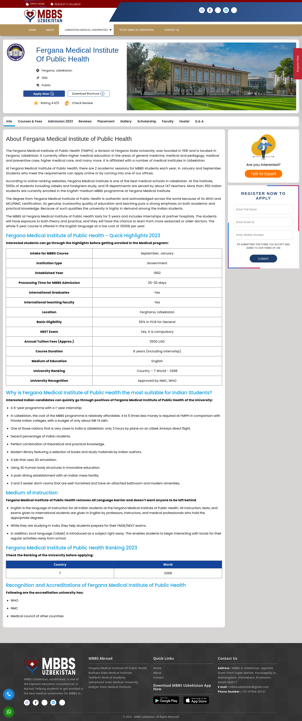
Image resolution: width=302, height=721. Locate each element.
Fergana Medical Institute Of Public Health (118, 668)
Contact (158, 677)
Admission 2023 (60, 121)
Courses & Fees (30, 121)
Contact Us (171, 30)
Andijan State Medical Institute (110, 687)
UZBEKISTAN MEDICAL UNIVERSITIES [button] (86, 30)
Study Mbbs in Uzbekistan (136, 30)
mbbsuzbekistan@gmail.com (243, 687)
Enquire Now (297, 63)
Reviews (85, 121)
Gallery (126, 121)
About (50, 30)
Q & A (199, 121)
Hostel (184, 121)
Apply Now (35, 4)
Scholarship (146, 121)
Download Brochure (88, 94)
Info (9, 121)
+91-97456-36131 (242, 691)
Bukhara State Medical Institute (110, 673)
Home (32, 30)
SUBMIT (263, 259)
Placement (106, 121)
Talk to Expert (263, 173)
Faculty (168, 121)
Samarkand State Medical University (113, 682)
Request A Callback (68, 4)
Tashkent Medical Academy (107, 677)
